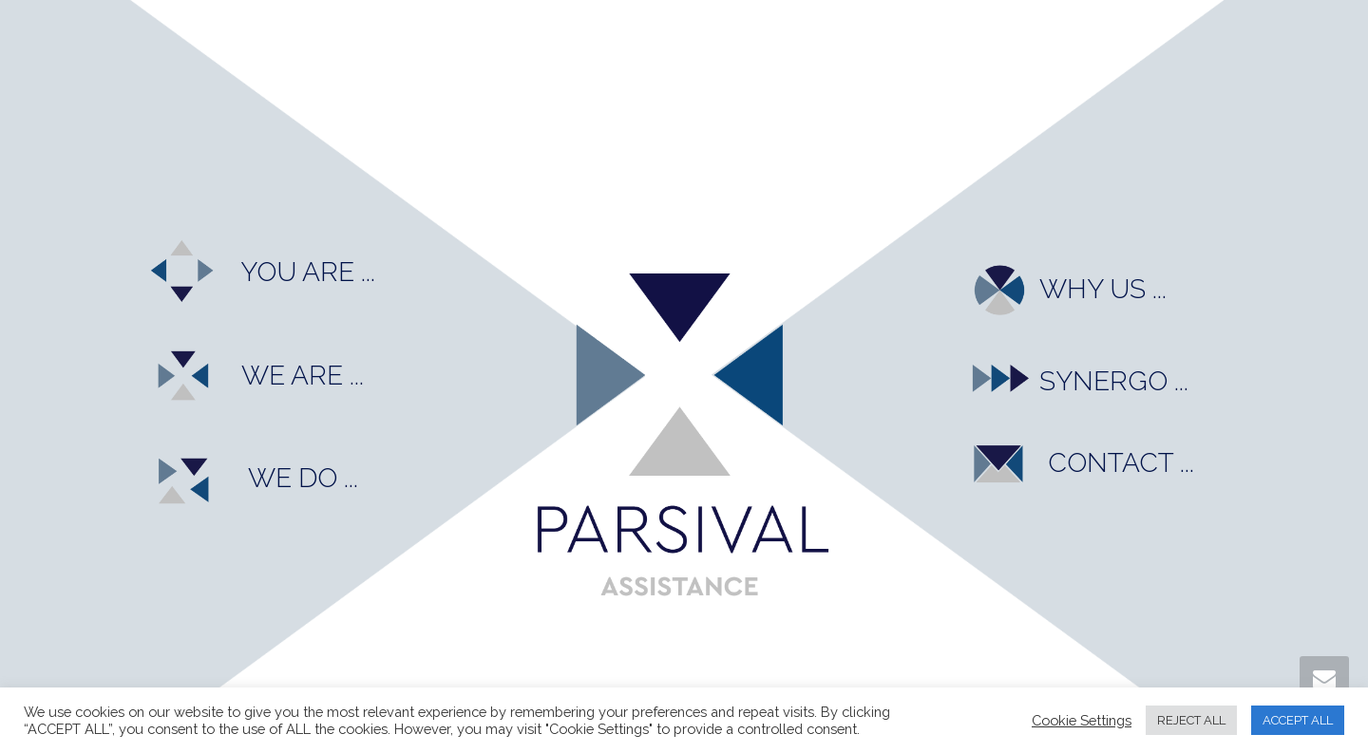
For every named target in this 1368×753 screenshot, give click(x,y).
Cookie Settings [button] (1081, 720)
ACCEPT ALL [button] (1298, 720)
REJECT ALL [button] (1191, 720)
